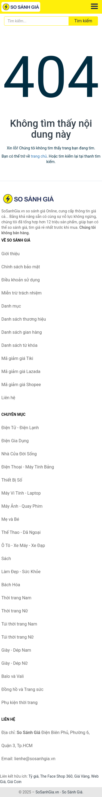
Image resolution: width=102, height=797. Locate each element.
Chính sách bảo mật (20, 266)
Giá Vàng (81, 776)
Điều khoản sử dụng (20, 279)
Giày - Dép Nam (16, 650)
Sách (6, 558)
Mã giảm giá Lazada (20, 371)
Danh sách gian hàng (21, 332)
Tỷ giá (34, 776)
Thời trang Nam (16, 597)
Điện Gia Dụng (15, 440)
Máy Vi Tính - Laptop (21, 493)
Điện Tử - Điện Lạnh (20, 427)
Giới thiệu (10, 253)
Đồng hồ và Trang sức (22, 689)
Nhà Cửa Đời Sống (19, 453)
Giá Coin (14, 782)
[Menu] (94, 6)
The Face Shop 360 (56, 776)
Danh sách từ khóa (19, 345)
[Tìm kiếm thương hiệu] (36, 21)
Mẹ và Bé (10, 519)
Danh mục (11, 306)
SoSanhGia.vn (47, 792)
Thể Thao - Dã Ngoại (21, 532)
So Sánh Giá (72, 792)
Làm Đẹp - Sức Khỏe (21, 571)
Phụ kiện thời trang (19, 702)
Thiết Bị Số (11, 480)
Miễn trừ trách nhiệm (21, 293)
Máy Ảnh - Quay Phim (21, 506)
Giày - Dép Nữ (14, 663)
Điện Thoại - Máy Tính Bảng (27, 467)
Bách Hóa (10, 584)
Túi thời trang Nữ (17, 637)
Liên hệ (8, 397)
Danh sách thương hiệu (23, 319)
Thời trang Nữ (14, 610)
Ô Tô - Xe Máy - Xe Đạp (23, 545)
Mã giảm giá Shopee (21, 384)
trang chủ (39, 156)
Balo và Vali (12, 676)
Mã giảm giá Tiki (17, 358)
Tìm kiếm (83, 20)
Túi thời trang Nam (19, 624)
